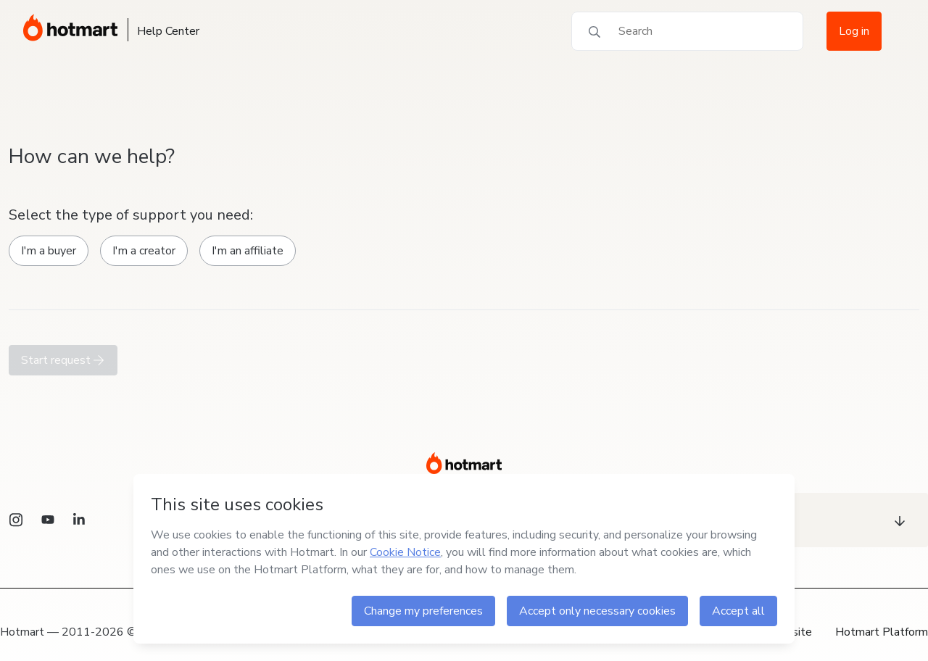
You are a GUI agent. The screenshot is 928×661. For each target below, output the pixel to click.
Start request (63, 360)
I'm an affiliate (247, 251)
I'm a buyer (48, 251)
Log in (854, 31)
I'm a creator (143, 251)
